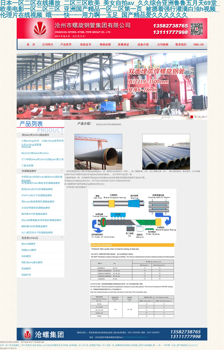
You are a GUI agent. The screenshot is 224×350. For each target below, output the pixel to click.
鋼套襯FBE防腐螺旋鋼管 (34, 226)
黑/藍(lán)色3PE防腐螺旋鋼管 (37, 189)
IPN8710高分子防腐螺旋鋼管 (36, 195)
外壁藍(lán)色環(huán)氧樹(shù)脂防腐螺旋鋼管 (41, 177)
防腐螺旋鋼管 (42, 171)
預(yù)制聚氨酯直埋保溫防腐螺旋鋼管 (41, 220)
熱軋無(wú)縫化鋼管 (32, 262)
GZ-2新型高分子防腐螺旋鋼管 (37, 232)
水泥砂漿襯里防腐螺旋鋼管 (35, 207)
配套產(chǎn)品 (42, 238)
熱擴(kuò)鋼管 (28, 250)
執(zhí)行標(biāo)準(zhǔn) (35, 153)
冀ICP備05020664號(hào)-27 (135, 337)
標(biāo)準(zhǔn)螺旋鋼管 (42, 134)
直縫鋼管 (26, 268)
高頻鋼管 (26, 256)
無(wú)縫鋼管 (28, 243)
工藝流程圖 (27, 165)
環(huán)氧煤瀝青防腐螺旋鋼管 (37, 201)
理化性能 (26, 147)
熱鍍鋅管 (26, 274)
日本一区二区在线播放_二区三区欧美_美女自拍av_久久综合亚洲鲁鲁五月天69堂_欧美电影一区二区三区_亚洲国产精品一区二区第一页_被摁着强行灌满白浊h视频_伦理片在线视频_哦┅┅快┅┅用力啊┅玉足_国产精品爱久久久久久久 (99, 345)
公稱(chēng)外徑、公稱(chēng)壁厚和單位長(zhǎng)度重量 (42, 141)
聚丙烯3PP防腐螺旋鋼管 (34, 214)
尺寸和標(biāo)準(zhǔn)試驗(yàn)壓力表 (42, 159)
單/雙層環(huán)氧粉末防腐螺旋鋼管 (40, 183)
